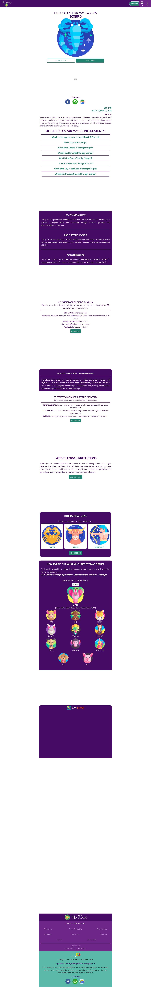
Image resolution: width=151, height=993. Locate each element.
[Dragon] (75, 631)
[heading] (75, 331)
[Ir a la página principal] (42, 712)
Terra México (102, 929)
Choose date (75, 477)
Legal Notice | (61, 963)
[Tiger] (99, 617)
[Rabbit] (51, 631)
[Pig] (87, 659)
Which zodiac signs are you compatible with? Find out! (75, 137)
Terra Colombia (75, 929)
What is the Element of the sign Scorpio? (75, 153)
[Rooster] (99, 645)
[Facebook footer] (68, 981)
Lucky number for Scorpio (75, 142)
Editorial (82, 948)
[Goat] (51, 645)
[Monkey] (75, 645)
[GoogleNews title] (82, 101)
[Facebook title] (67, 101)
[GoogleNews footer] (82, 981)
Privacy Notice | (71, 963)
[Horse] (99, 631)
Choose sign (75, 553)
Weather (103, 934)
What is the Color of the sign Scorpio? (75, 158)
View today (90, 60)
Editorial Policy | (83, 963)
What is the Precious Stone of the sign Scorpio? (75, 174)
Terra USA (75, 934)
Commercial (69, 948)
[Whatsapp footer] (75, 981)
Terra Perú (48, 934)
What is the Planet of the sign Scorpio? (75, 163)
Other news (91, 939)
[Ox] (75, 617)
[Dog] (63, 659)
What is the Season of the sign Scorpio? (75, 147)
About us (92, 963)
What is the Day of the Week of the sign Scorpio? (75, 168)
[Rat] (51, 617)
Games (59, 939)
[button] (141, 3)
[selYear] (75, 584)
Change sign (61, 60)
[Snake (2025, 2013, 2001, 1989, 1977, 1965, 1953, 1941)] (75, 598)
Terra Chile (48, 929)
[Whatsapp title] (75, 101)
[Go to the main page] (7, 4)
